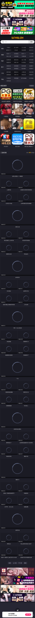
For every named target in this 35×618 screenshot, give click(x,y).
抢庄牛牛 (31, 50)
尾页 (25, 563)
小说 (2, 73)
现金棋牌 (24, 50)
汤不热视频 (23, 78)
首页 (10, 563)
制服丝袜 (9, 62)
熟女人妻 (9, 56)
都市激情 (9, 72)
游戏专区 (31, 47)
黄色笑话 (24, 74)
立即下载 (28, 614)
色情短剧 (9, 81)
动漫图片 (31, 66)
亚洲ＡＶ (9, 53)
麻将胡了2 (8, 50)
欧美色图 (24, 66)
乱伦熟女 (24, 62)
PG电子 (8, 47)
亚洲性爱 (9, 59)
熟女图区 (24, 68)
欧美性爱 (31, 59)
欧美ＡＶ (24, 53)
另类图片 (31, 68)
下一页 (20, 563)
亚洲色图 (16, 66)
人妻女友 (24, 72)
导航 (2, 79)
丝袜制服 (16, 56)
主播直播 (24, 56)
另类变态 (31, 62)
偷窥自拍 (9, 66)
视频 (2, 55)
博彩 (2, 48)
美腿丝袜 (9, 68)
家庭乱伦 (16, 72)
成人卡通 (24, 59)
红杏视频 (31, 78)
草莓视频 (16, 78)
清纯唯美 (16, 68)
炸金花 (16, 50)
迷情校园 (9, 74)
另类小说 (16, 74)
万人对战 (24, 47)
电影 (2, 61)
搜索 (31, 42)
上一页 (14, 563)
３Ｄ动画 (31, 53)
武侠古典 (31, 72)
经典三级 (16, 62)
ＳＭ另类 (31, 56)
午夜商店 (9, 78)
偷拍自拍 (16, 59)
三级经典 (4, 153)
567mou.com (17, 37)
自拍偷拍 (16, 53)
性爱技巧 (31, 74)
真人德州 (16, 47)
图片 (2, 67)
